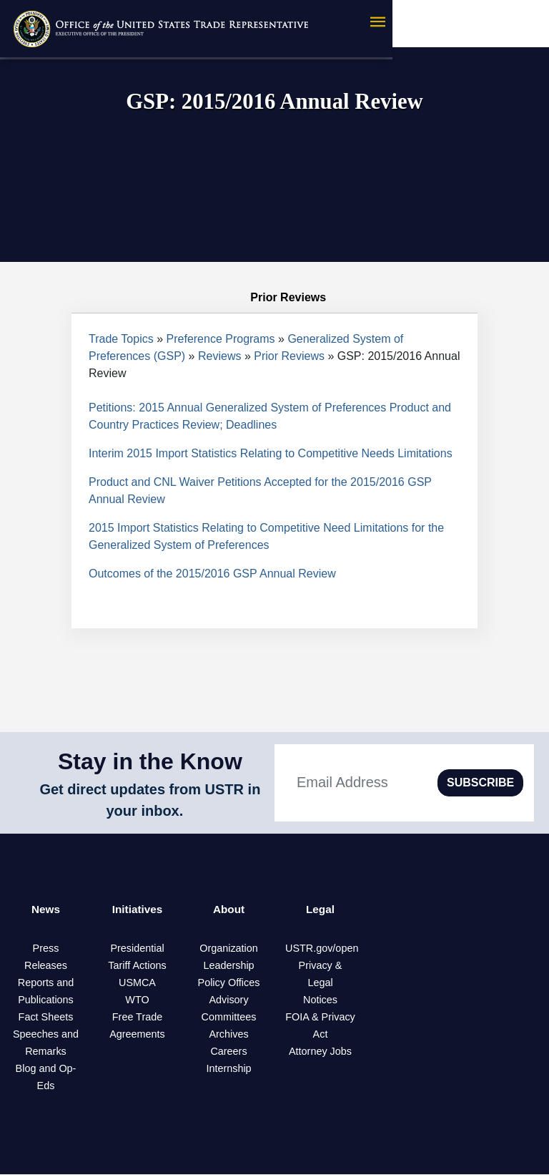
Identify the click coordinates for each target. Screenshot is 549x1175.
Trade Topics (121, 339)
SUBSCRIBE (480, 782)
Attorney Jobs (320, 1052)
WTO (137, 1000)
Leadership (228, 966)
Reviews (219, 356)
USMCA (137, 983)
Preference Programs (221, 339)
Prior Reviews (289, 356)
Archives (228, 1034)
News (46, 910)
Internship (228, 1069)
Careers (228, 1052)
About (228, 910)
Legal (320, 910)
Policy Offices (229, 983)
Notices (320, 1000)
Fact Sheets (46, 1017)
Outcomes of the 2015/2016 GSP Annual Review (212, 573)
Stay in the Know (150, 761)
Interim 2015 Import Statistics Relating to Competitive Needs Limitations (270, 453)
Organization (228, 949)
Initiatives (137, 910)
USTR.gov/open (321, 949)
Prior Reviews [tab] (274, 298)
